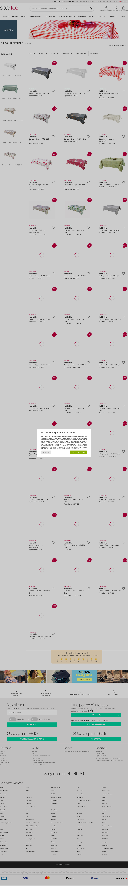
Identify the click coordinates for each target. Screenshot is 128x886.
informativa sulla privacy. (72, 448)
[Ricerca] (91, 8)
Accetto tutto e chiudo (78, 452)
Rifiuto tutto (46, 452)
